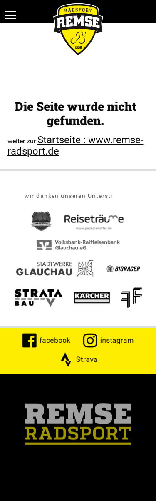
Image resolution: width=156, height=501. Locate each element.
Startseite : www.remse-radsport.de (75, 145)
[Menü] (10, 15)
